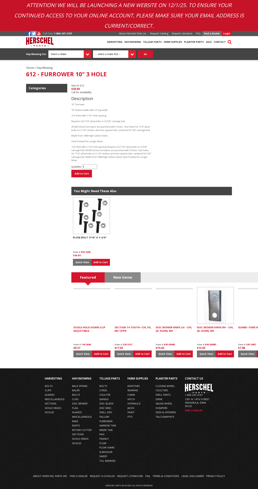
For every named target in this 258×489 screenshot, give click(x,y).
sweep (103, 456)
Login (226, 33)
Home (30, 68)
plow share (107, 447)
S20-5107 (127, 344)
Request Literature (182, 33)
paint (131, 412)
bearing (132, 390)
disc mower (79, 403)
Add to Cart (82, 173)
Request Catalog (159, 33)
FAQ (198, 33)
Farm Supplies (173, 41)
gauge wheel (164, 403)
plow (102, 443)
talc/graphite (165, 416)
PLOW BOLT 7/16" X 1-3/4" (90, 237)
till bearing (107, 460)
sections (50, 403)
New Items (122, 277)
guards (50, 394)
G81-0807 (251, 344)
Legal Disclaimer (192, 476)
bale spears (79, 386)
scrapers (161, 408)
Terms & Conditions (166, 476)
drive (159, 399)
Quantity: (76, 166)
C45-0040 (86, 344)
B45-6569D (169, 344)
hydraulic (134, 403)
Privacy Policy (215, 476)
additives (133, 386)
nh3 (101, 434)
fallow (104, 416)
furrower (106, 421)
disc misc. (105, 408)
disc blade (106, 403)
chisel (103, 390)
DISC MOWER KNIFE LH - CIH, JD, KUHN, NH (174, 329)
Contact (220, 41)
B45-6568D (210, 344)
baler (76, 390)
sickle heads (53, 408)
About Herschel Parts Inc (132, 33)
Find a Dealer (212, 33)
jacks (130, 408)
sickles (49, 412)
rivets (76, 425)
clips (48, 390)
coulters (162, 390)
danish (103, 399)
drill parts (163, 394)
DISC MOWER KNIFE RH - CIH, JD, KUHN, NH (215, 329)
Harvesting (114, 41)
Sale (209, 41)
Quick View (82, 262)
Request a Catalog (102, 476)
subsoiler (105, 452)
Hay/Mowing (132, 41)
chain (131, 394)
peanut (104, 438)
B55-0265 (86, 252)
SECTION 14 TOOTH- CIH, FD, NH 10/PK (133, 329)
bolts (49, 386)
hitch (131, 399)
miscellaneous (54, 399)
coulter (104, 394)
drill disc (105, 412)
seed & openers (166, 412)
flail (75, 408)
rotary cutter (81, 430)
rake (75, 421)
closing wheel (165, 386)
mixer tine (106, 430)
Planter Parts (194, 41)
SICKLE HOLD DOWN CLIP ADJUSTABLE (89, 329)
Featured (88, 277)
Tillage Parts (152, 41)
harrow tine (107, 425)
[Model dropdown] (118, 54)
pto (129, 416)
